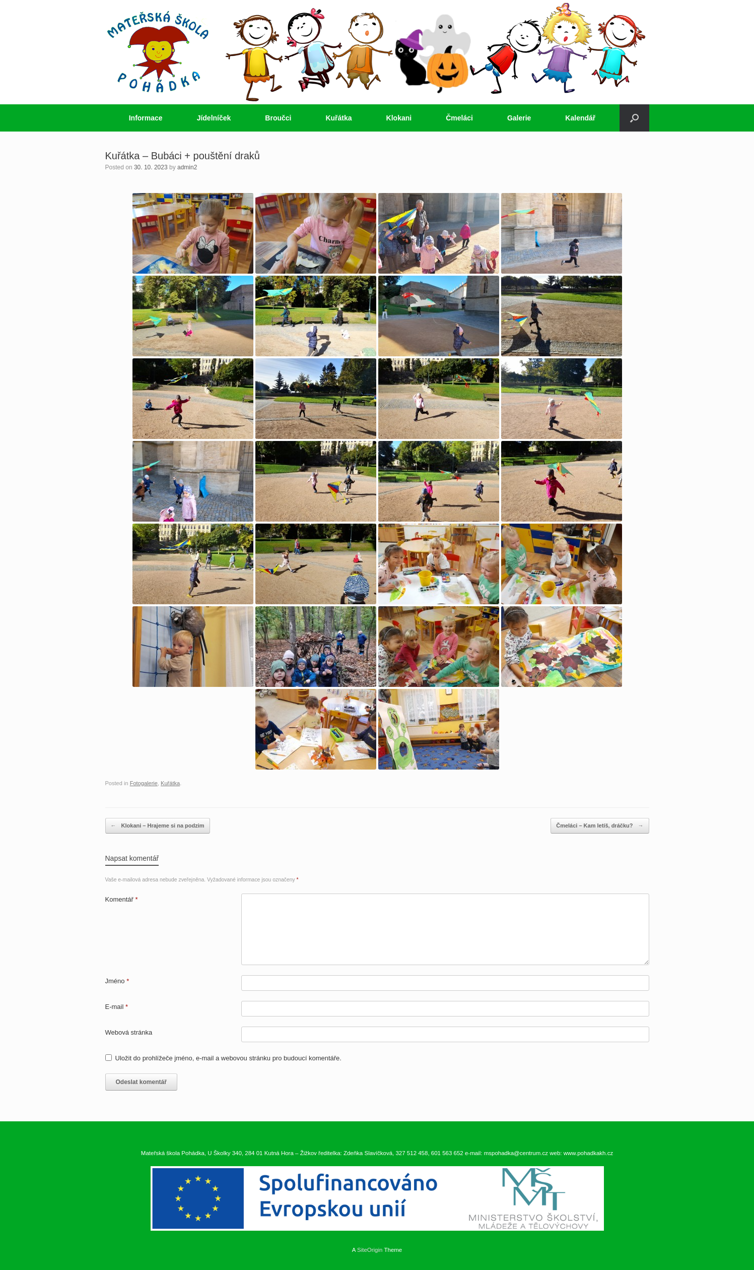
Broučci (278, 118)
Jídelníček (214, 118)
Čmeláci (459, 118)
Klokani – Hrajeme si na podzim (157, 825)
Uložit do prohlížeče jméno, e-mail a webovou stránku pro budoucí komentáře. (228, 1058)
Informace (146, 118)
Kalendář (580, 118)
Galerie (519, 118)
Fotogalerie (144, 783)
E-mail (116, 1006)
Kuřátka (338, 118)
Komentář (121, 899)
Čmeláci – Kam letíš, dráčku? (599, 825)
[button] (634, 118)
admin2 (187, 167)
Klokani (399, 118)
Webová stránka (129, 1032)
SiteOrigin (370, 1250)
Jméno (117, 981)
